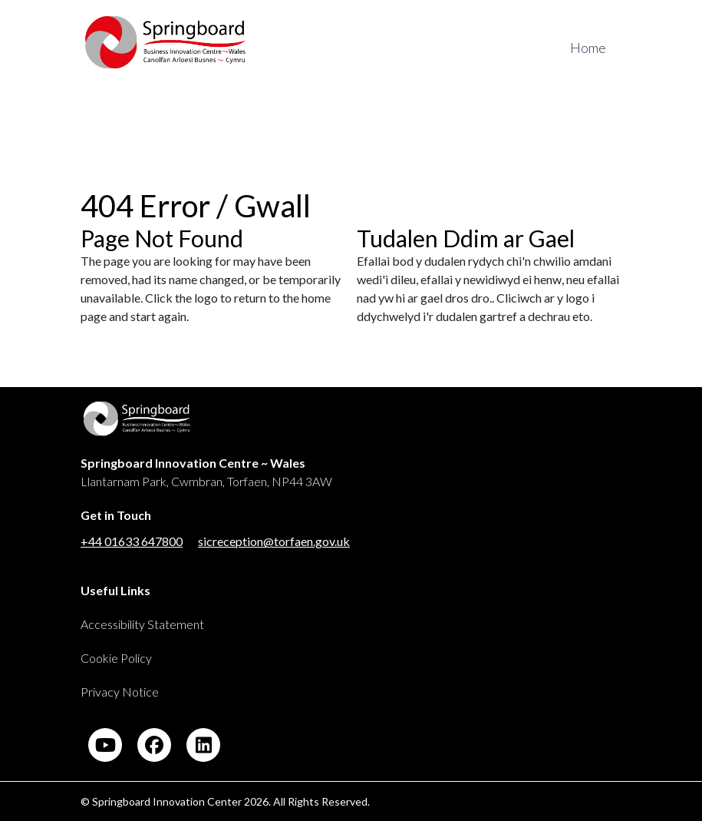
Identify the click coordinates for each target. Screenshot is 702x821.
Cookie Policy (116, 658)
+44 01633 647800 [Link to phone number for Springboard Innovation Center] (132, 541)
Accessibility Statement (142, 624)
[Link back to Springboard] (305, 426)
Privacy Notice (120, 691)
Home (588, 47)
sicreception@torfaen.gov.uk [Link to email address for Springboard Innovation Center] (274, 541)
